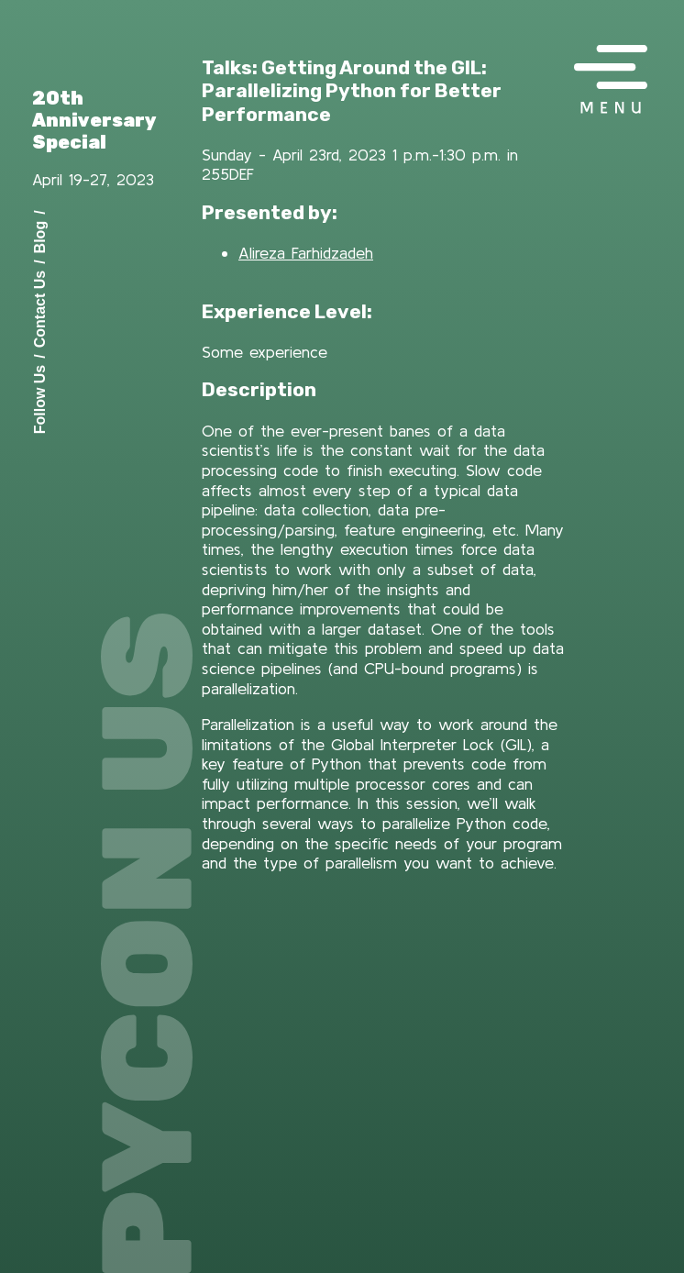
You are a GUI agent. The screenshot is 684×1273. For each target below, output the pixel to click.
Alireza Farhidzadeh (305, 252)
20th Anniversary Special (94, 120)
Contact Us (40, 308)
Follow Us (40, 399)
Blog (40, 236)
